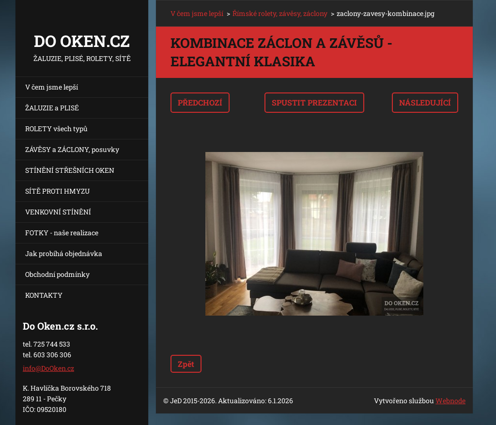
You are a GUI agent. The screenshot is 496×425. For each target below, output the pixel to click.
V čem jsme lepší (51, 86)
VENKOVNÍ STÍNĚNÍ (58, 211)
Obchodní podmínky (57, 274)
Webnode (450, 400)
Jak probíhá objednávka (63, 253)
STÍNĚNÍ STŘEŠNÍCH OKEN (69, 170)
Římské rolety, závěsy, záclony (279, 13)
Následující (425, 102)
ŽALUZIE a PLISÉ (52, 107)
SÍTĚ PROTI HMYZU (57, 191)
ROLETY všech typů (56, 128)
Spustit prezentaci (314, 102)
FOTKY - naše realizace (61, 232)
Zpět (186, 364)
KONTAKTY (43, 295)
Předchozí (200, 102)
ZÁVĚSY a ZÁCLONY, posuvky (72, 149)
